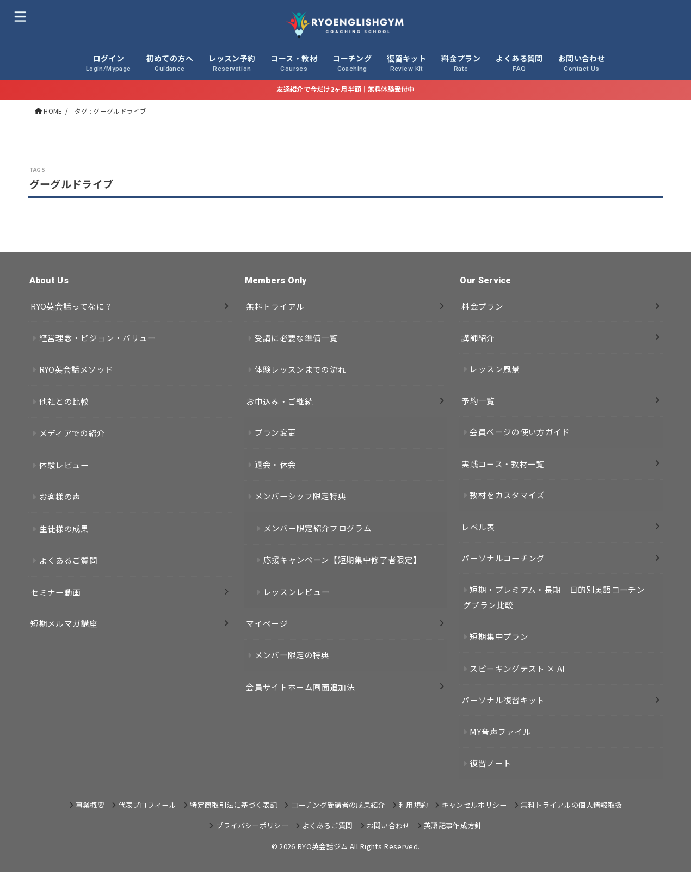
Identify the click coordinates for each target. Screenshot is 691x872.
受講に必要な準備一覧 (296, 337)
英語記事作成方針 (453, 825)
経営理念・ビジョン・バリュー (97, 337)
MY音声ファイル (500, 731)
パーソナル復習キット (503, 700)
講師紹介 (478, 337)
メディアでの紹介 (72, 432)
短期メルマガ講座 (63, 623)
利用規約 (413, 805)
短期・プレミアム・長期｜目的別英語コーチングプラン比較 (554, 597)
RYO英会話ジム (322, 846)
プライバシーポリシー (252, 825)
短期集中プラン (499, 636)
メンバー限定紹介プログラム (317, 528)
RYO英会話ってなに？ (71, 306)
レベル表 (478, 527)
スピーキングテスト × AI (517, 668)
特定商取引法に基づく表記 (233, 805)
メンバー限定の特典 (292, 654)
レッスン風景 (495, 368)
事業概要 (90, 805)
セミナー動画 (55, 592)
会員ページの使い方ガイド (520, 431)
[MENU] (20, 16)
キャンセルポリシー (474, 805)
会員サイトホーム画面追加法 (300, 686)
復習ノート (490, 763)
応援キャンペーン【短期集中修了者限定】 (342, 559)
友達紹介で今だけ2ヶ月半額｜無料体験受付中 (345, 89)
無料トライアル (275, 306)
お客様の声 (60, 496)
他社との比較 (64, 401)
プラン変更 (276, 432)
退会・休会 (276, 464)
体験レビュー (64, 465)
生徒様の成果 (64, 528)
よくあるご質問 (68, 560)
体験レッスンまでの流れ (301, 369)
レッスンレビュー (296, 591)
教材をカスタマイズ (507, 494)
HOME (53, 111)
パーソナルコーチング (503, 558)
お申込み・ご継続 (279, 401)
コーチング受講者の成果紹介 (338, 805)
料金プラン (482, 306)
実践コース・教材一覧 (503, 463)
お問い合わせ (388, 825)
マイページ (267, 623)
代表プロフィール (147, 805)
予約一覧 (478, 400)
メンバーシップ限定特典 (301, 496)
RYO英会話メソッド (76, 369)
